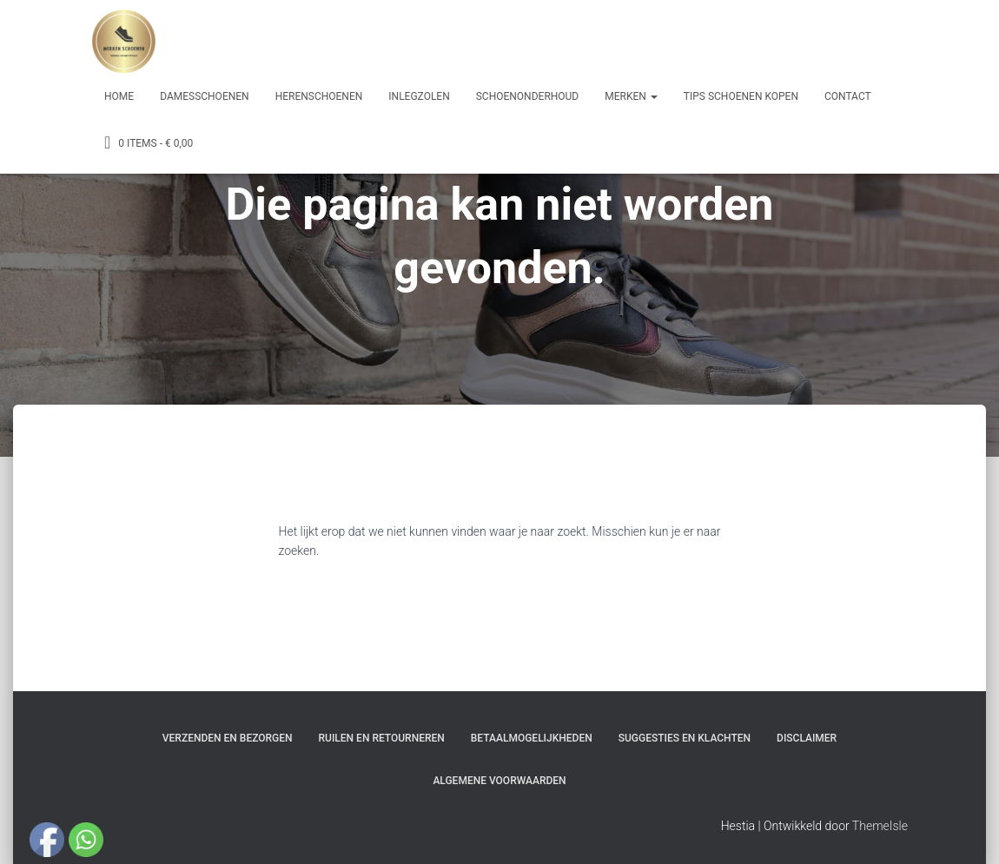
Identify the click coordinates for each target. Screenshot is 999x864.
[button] (653, 96)
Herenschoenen (319, 96)
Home (119, 96)
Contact (847, 96)
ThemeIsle (880, 826)
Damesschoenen (204, 96)
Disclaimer (807, 738)
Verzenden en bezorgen (227, 738)
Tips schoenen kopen (741, 96)
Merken (631, 96)
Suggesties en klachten (685, 738)
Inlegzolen (418, 96)
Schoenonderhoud (527, 96)
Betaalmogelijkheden (531, 738)
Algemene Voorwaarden (499, 781)
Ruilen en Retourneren (382, 738)
